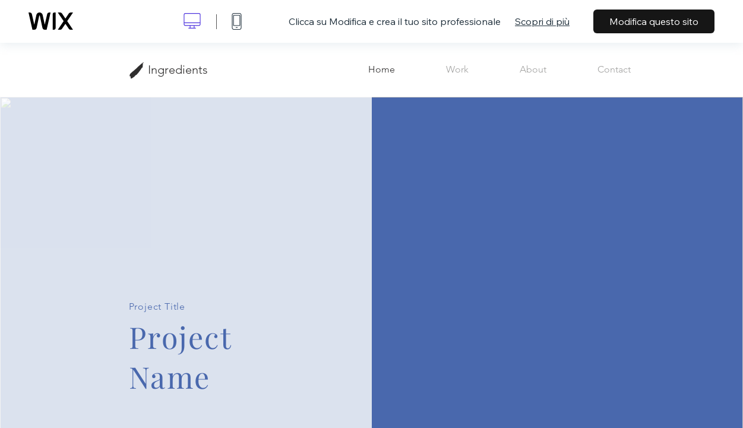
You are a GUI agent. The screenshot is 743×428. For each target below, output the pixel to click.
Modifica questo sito (653, 21)
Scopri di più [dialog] (542, 21)
